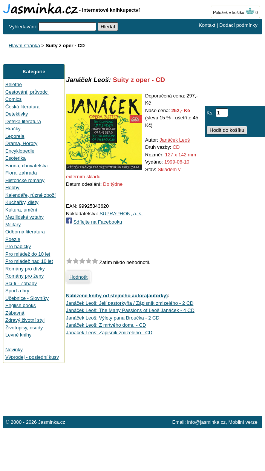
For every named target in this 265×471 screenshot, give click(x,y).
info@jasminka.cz (206, 422)
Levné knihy (18, 335)
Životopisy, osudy (24, 327)
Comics (13, 99)
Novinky (14, 349)
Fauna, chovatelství (26, 165)
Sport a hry (17, 290)
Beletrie (13, 84)
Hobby (12, 187)
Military (13, 224)
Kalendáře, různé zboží (30, 195)
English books (20, 305)
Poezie (12, 239)
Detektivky (16, 114)
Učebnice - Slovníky (27, 298)
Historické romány (24, 180)
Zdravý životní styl (24, 320)
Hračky (12, 128)
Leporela (15, 136)
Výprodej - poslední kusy (32, 357)
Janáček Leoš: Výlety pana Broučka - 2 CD (112, 318)
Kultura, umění (21, 210)
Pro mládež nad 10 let (29, 261)
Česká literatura (22, 107)
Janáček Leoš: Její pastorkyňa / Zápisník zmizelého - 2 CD (129, 303)
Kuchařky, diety (21, 202)
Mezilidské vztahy (24, 217)
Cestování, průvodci (27, 92)
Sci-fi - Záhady (21, 283)
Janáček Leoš (174, 140)
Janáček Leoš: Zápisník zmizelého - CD (109, 332)
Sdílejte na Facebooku (98, 222)
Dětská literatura (23, 121)
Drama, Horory (21, 143)
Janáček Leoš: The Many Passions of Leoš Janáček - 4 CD (130, 310)
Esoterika (15, 158)
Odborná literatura (25, 232)
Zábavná (15, 313)
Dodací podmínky (238, 25)
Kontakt (207, 25)
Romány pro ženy (24, 276)
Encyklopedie (19, 151)
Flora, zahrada (21, 173)
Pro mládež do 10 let (27, 254)
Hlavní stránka (24, 45)
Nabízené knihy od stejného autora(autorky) (117, 295)
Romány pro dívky (25, 269)
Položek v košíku (233, 12)
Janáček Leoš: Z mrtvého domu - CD (106, 325)
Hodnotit (78, 277)
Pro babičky (18, 246)
